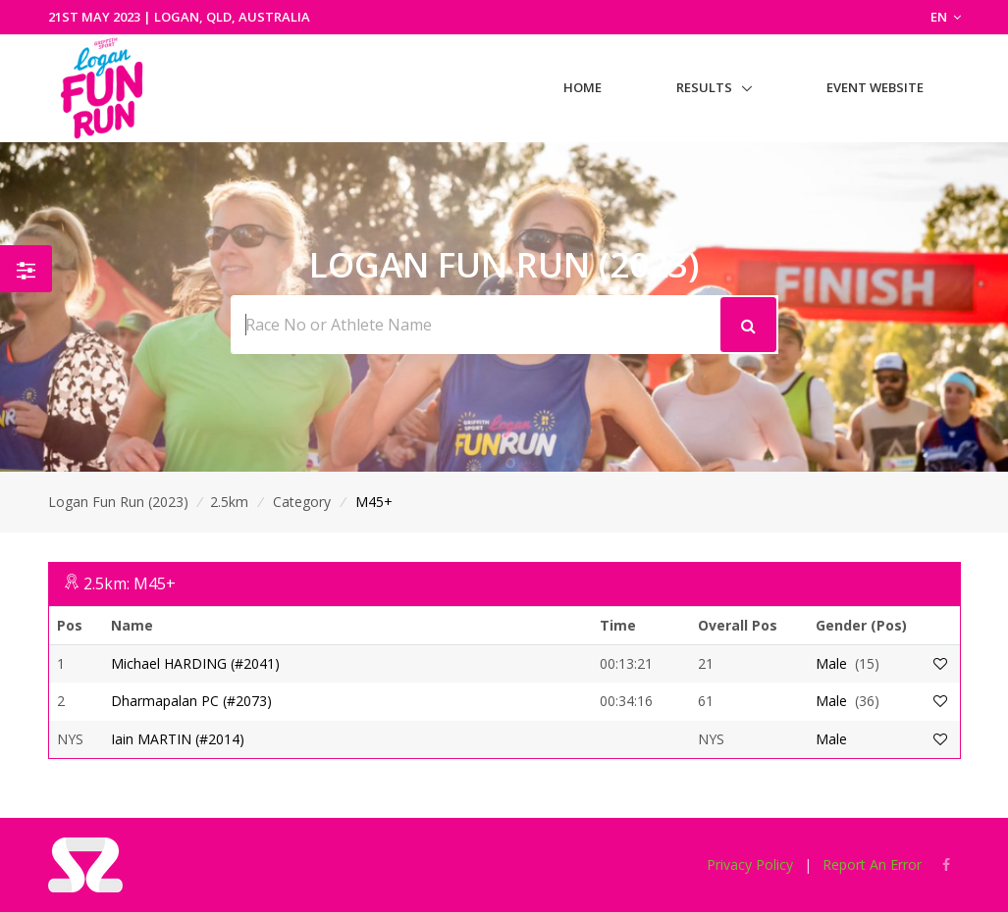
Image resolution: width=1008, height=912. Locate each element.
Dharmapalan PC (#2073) (191, 700)
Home (582, 87)
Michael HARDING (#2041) (195, 663)
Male (831, 663)
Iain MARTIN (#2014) (177, 739)
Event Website (875, 87)
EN (945, 16)
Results (704, 87)
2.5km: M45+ (129, 583)
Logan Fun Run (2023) (118, 501)
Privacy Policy (750, 864)
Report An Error (872, 864)
